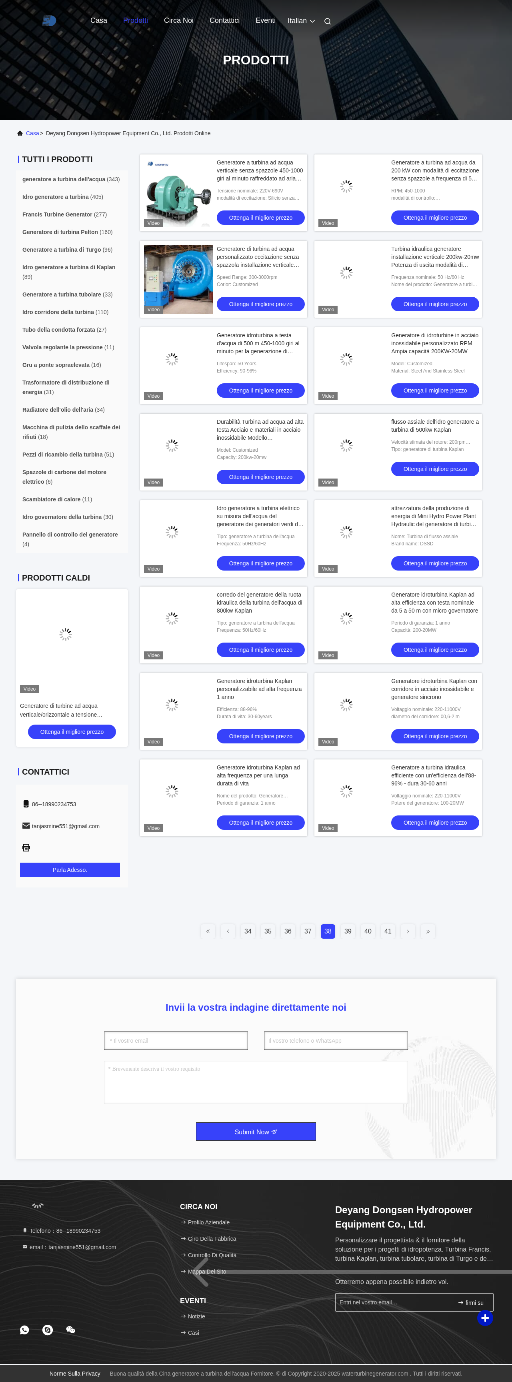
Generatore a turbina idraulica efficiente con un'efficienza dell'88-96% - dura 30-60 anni (433, 775)
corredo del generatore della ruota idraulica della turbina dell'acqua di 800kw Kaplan (259, 602)
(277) (64, 214)
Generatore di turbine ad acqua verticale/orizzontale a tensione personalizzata (87, 715)
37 (308, 931)
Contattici (225, 20)
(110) (65, 312)
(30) (67, 517)
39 (348, 931)
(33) (67, 294)
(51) (68, 454)
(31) (66, 387)
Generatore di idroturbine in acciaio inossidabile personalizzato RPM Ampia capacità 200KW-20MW (434, 343)
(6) (64, 477)
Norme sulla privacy (75, 1373)
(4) (70, 539)
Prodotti (135, 20)
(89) (69, 272)
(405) (62, 197)
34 (248, 931)
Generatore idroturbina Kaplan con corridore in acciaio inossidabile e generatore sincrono (434, 689)
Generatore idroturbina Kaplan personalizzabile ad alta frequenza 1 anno (259, 689)
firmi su (471, 1302)
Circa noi (179, 20)
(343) (71, 179)
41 (388, 931)
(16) (61, 365)
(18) (71, 432)
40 (368, 931)
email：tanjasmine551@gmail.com (69, 1247)
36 (288, 931)
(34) (63, 410)
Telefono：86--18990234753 (61, 1231)
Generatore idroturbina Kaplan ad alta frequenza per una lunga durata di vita (258, 775)
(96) (67, 249)
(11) (68, 347)
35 (268, 931)
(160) (67, 232)
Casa (98, 20)
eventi (266, 20)
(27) (64, 329)
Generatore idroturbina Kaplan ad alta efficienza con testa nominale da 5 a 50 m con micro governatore (434, 602)
